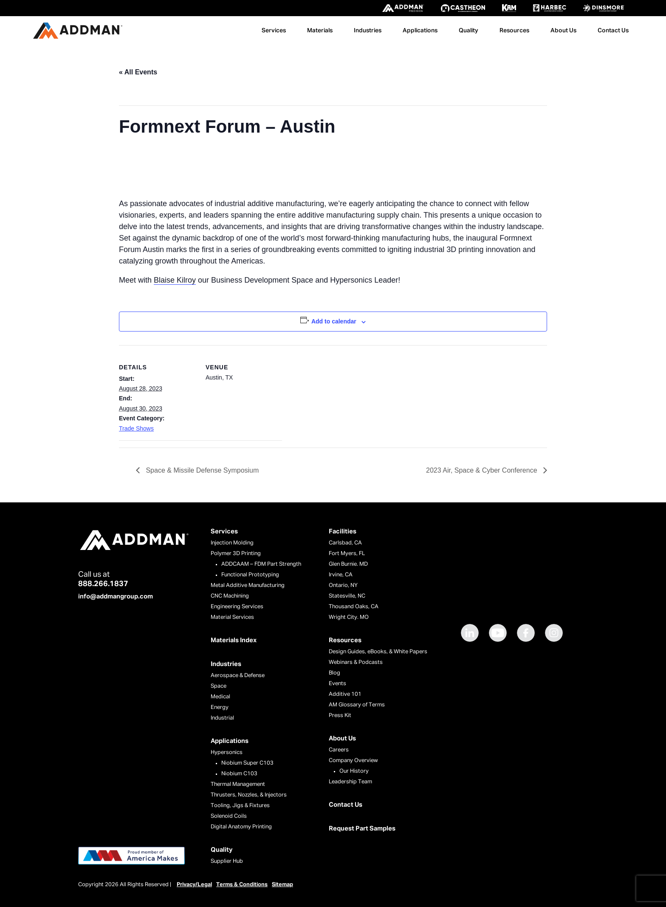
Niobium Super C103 (247, 763)
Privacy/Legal (194, 884)
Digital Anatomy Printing (241, 827)
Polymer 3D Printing (236, 553)
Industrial (222, 718)
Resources (514, 31)
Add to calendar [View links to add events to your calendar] (333, 321)
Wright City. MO (349, 617)
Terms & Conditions (242, 884)
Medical (220, 697)
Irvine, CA (341, 575)
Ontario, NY (343, 585)
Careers (339, 750)
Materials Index (234, 640)
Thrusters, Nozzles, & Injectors (249, 795)
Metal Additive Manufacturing (248, 585)
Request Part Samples (362, 828)
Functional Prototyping (250, 575)
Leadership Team (350, 782)
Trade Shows (136, 428)
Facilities (342, 531)
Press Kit (340, 715)
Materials (320, 31)
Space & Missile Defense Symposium (201, 470)
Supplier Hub (227, 861)
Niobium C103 (239, 774)
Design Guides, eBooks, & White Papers (378, 652)
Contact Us (613, 31)
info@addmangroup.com (115, 596)
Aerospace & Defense (238, 675)
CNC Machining (230, 596)
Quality (468, 31)
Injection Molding (232, 543)
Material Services (232, 617)
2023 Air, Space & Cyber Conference (482, 470)
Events (337, 683)
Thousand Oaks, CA (353, 606)
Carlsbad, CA (345, 543)
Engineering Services (237, 606)
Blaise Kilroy (175, 280)
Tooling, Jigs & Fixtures (240, 805)
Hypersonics (227, 752)
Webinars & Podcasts (356, 662)
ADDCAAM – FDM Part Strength (261, 564)
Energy (220, 707)
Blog (334, 673)
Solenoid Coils (229, 816)
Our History (354, 771)
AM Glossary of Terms (357, 705)
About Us (563, 31)
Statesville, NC (347, 596)
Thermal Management (238, 784)
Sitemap (282, 884)
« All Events (138, 72)
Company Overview (353, 760)
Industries (367, 31)
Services (274, 31)
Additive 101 (345, 694)
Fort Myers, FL (347, 553)
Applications (420, 31)
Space (218, 686)
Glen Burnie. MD (348, 564)
